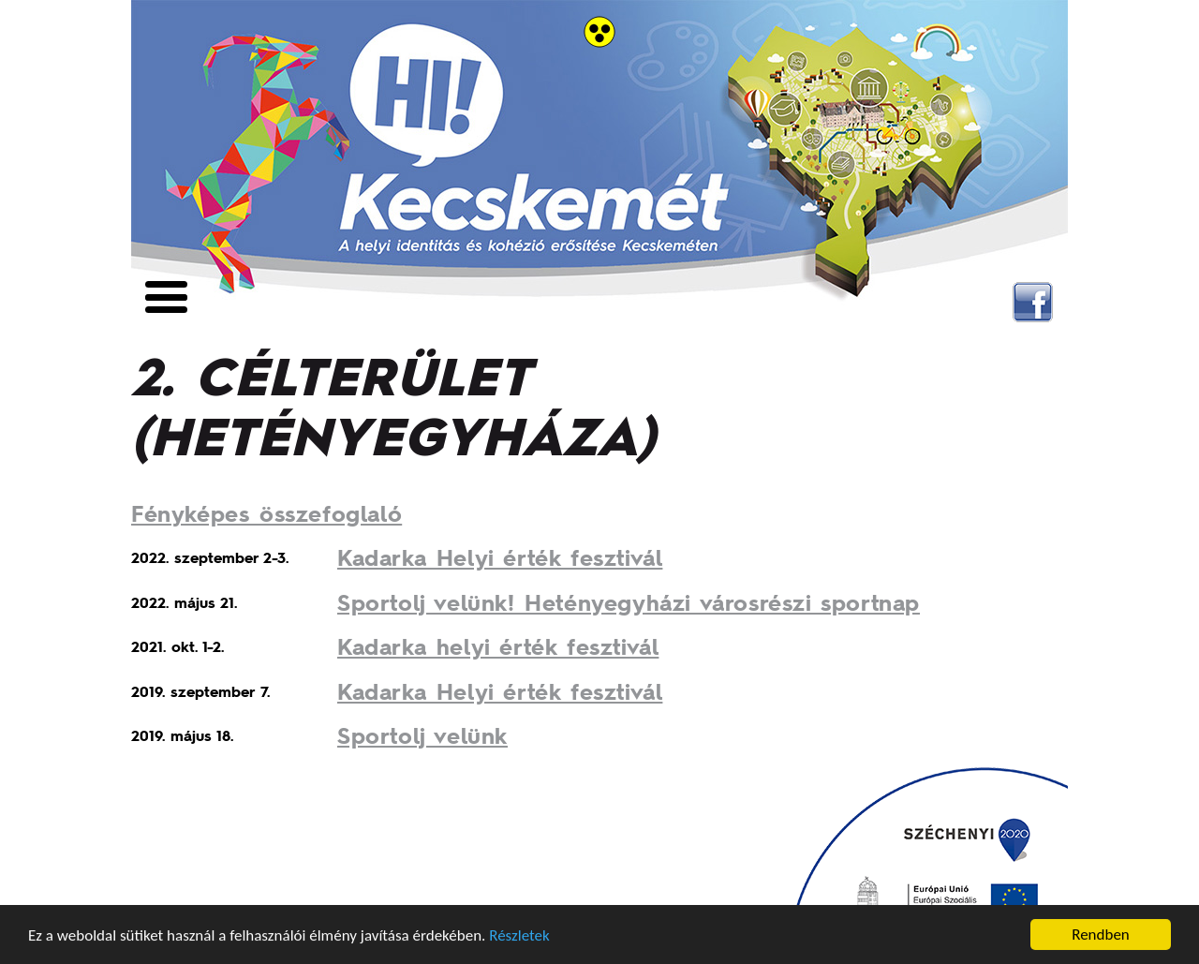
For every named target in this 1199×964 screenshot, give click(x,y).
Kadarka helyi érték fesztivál (498, 645)
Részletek (519, 935)
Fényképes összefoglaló (266, 512)
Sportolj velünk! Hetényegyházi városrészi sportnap (628, 601)
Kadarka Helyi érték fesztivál (499, 556)
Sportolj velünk (422, 734)
